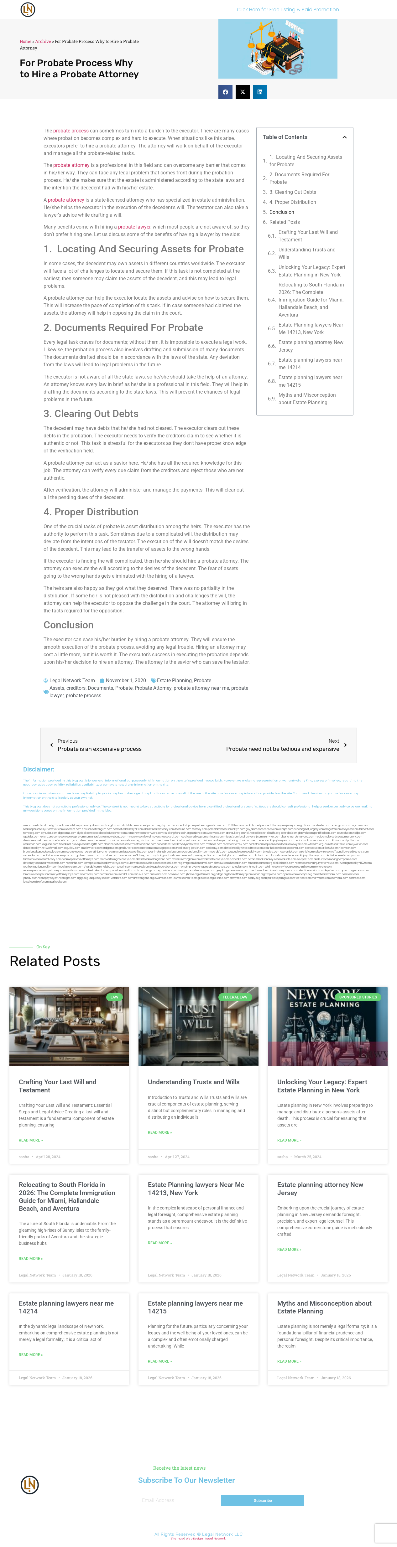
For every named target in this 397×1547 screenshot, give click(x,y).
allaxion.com (338, 840)
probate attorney (71, 165)
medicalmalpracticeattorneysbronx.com (274, 870)
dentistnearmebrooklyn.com (342, 855)
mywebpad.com (116, 836)
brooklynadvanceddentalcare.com (44, 851)
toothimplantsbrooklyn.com (164, 851)
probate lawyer (134, 227)
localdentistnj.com (184, 825)
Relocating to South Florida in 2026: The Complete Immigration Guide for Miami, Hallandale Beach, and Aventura (311, 300)
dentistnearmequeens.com (265, 844)
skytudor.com (49, 833)
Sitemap (177, 1538)
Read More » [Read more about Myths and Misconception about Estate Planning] (289, 1361)
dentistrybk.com (227, 855)
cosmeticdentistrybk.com (128, 829)
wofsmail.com (54, 848)
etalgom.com (110, 848)
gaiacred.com (141, 867)
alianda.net (45, 825)
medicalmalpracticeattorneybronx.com (338, 836)
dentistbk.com (168, 863)
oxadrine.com (110, 855)
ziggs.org (82, 878)
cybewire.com (323, 851)
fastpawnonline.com (135, 851)
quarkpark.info (269, 878)
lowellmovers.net (154, 836)
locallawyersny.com (71, 867)
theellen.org (183, 848)
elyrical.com (84, 833)
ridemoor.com (347, 848)
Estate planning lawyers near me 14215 (310, 381)
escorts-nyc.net (74, 851)
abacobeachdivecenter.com (109, 833)
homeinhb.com (74, 863)
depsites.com (332, 870)
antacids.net (98, 836)
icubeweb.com (136, 863)
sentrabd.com (289, 833)
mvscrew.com (135, 836)
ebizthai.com (272, 848)
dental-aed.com (304, 836)
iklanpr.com (286, 829)
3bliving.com (143, 855)
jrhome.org (192, 874)
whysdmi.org (315, 844)
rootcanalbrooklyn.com (195, 851)
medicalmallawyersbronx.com (312, 840)
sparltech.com (57, 882)
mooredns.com (32, 855)
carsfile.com (288, 859)
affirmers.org (207, 874)
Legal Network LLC (222, 1534)
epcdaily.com (253, 851)
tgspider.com (31, 836)
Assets (57, 688)
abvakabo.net (251, 825)
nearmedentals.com (53, 863)
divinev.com (210, 840)
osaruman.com (32, 844)
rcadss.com (361, 870)
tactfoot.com (303, 878)
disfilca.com (221, 878)
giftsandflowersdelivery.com (69, 825)
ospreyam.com (81, 836)
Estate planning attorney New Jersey (311, 346)
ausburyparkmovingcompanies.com (335, 859)
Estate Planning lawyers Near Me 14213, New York (311, 328)
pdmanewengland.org (141, 878)
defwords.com (62, 840)
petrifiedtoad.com (325, 833)
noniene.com (198, 833)
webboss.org (132, 840)
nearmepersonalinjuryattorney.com (44, 870)
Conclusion (281, 212)
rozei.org (169, 833)
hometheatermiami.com (327, 874)
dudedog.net (301, 829)
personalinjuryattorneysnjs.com (104, 851)
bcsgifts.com (95, 844)
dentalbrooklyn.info (235, 848)
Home (25, 41)
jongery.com (317, 829)
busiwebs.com (158, 874)
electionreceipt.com (311, 870)
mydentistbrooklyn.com (215, 859)
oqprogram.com (340, 825)
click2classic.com (283, 863)
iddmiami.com (339, 878)
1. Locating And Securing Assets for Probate (305, 161)
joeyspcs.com (92, 863)
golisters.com (170, 870)
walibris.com (73, 870)
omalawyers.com (91, 848)
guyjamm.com (254, 829)
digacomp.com (67, 833)
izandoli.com (125, 874)
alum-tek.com (271, 836)
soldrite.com (272, 867)
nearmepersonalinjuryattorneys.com (316, 863)
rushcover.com (218, 825)
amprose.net (98, 840)
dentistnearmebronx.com (38, 840)
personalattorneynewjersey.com (280, 825)
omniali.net (247, 833)
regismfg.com (186, 863)
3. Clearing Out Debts (292, 192)
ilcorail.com (278, 855)
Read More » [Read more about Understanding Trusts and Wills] (160, 1132)
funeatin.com (256, 867)
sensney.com (199, 829)
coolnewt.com (176, 874)
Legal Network (215, 1538)
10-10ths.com (235, 825)
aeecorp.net (30, 825)
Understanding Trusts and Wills (307, 253)
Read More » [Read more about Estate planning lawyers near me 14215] (160, 1361)
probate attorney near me (201, 688)
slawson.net (89, 829)
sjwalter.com (360, 844)
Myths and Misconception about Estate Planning (307, 398)
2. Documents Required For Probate (299, 178)
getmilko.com (305, 867)
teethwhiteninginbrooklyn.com (117, 859)
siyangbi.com (92, 867)
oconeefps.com (146, 825)
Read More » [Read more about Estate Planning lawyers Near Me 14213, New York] (160, 1243)
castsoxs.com (313, 848)
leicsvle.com (141, 874)
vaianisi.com (306, 851)
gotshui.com (172, 836)
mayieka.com (350, 829)
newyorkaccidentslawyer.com (197, 870)
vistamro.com (119, 878)
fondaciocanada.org (260, 863)
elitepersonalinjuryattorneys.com (305, 855)
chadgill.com (111, 825)
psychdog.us (159, 855)
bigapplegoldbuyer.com (164, 867)
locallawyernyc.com (113, 863)
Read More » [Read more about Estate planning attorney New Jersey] (289, 1249)
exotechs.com (72, 829)
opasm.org (347, 870)
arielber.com (245, 855)
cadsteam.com (148, 848)
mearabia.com (218, 851)
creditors (76, 688)
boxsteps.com (127, 855)
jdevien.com (198, 848)
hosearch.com (238, 863)
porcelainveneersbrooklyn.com (226, 829)
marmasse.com (321, 878)
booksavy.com (214, 848)
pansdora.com (119, 870)
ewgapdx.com (166, 848)
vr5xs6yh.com (330, 848)
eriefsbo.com (108, 867)
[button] (225, 92)
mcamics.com (115, 840)
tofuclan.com (240, 867)
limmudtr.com (136, 870)
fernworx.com (154, 833)
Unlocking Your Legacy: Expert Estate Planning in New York (312, 271)
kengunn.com (104, 829)
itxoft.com (42, 882)
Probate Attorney (153, 688)
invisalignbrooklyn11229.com (355, 863)
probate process (71, 131)
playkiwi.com (222, 863)
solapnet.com (305, 859)
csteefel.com (322, 825)
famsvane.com (32, 859)
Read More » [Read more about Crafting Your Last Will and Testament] (31, 1140)
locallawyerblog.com (193, 836)
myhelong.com (323, 867)
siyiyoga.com (288, 867)
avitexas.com (256, 848)
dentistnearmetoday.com (159, 829)
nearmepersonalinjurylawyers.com (272, 840)
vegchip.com (164, 825)
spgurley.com (72, 848)
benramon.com (109, 874)
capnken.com (95, 825)
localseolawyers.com (294, 844)
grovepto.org (206, 878)
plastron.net (111, 844)
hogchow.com (359, 825)
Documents (100, 688)
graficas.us (307, 825)
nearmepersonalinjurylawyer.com (43, 829)
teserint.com (124, 867)
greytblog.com (225, 870)
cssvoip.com (79, 844)
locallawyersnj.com (251, 836)
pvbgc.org (222, 874)
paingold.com (287, 878)
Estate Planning (174, 680)
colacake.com (238, 859)
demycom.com (63, 836)
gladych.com (306, 833)
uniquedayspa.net (99, 878)
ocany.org (254, 878)
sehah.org (259, 874)
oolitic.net (260, 833)
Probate (202, 680)
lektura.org (46, 836)
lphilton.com (354, 840)
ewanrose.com (163, 878)
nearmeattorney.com (235, 844)
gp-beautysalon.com (88, 855)
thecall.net (65, 844)
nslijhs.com (359, 833)
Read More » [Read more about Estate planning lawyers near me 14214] (31, 1355)
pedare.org (202, 825)
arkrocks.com (102, 870)
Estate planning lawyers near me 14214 (310, 363)
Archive (43, 41)
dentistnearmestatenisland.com (137, 844)
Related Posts (284, 222)
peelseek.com (350, 874)
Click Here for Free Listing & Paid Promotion (288, 9)
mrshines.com (214, 844)
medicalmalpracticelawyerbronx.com (179, 840)
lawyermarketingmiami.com (234, 840)
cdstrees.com (357, 878)
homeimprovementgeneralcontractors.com (205, 867)
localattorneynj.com (240, 874)
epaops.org (305, 874)
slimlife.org (273, 833)
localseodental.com (292, 848)
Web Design (194, 1538)
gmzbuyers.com (129, 848)
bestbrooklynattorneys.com (188, 844)
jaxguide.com (50, 844)
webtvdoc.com (216, 833)
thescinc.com (183, 829)
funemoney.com (89, 874)
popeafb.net (164, 844)
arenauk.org (233, 833)
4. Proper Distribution (292, 202)
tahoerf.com (366, 829)
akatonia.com (262, 855)
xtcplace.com (273, 874)
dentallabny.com (51, 859)
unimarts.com (215, 836)
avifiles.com (152, 863)
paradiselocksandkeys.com (264, 859)
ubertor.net (287, 836)
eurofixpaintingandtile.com (201, 855)
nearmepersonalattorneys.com (80, 859)
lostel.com (29, 882)
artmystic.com (238, 878)
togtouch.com (236, 851)
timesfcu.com (271, 851)
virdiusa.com (148, 840)
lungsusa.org (153, 870)
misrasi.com (231, 836)
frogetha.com (333, 829)
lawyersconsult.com (185, 878)
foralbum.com (176, 855)
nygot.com (69, 878)
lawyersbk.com (289, 851)
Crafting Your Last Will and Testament (308, 236)
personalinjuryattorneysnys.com (59, 874)
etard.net (87, 870)
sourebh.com (345, 833)
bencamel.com (204, 863)
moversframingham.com (186, 859)
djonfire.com (290, 874)
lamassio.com (31, 874)
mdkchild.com (128, 825)
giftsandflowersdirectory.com (350, 851)
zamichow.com (136, 833)
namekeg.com (31, 833)
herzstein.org (183, 833)
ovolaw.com (241, 870)
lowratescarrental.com (338, 844)
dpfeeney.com (32, 863)
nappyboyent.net (52, 878)
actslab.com (271, 829)
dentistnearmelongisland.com (153, 859)
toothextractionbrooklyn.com (40, 867)
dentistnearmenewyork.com (58, 855)
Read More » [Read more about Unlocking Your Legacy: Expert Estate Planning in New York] (289, 1140)
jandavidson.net (32, 878)
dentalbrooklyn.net (34, 848)
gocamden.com (81, 840)
